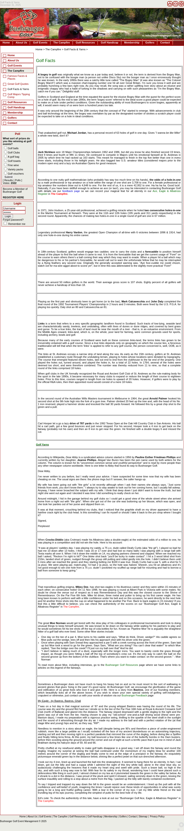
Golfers (150, 42)
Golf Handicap (109, 42)
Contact (165, 42)
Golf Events (40, 42)
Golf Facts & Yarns (74, 49)
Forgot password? (13, 219)
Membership (132, 42)
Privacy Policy (157, 816)
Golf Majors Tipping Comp (19, 95)
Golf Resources (85, 42)
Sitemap (143, 816)
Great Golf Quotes (18, 83)
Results (8, 180)
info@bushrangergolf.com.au (163, 35)
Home (6, 42)
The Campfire (61, 42)
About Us (21, 42)
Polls (18, 180)
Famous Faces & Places (17, 77)
